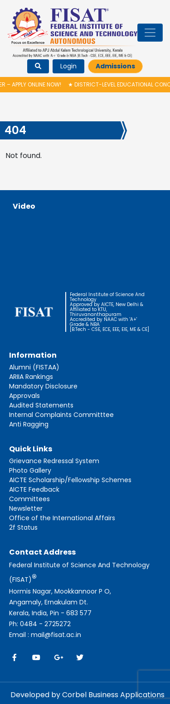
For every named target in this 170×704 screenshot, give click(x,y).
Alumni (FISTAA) (34, 367)
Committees (29, 498)
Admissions (115, 66)
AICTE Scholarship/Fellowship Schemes (70, 479)
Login (68, 66)
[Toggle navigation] (150, 33)
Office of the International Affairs (62, 517)
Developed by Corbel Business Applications (87, 695)
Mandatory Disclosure (43, 386)
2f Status (23, 527)
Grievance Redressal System (54, 460)
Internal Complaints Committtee (61, 414)
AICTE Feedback (34, 489)
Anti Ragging (29, 424)
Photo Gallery (30, 470)
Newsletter (26, 508)
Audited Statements (41, 405)
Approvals (24, 395)
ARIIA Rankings (31, 376)
